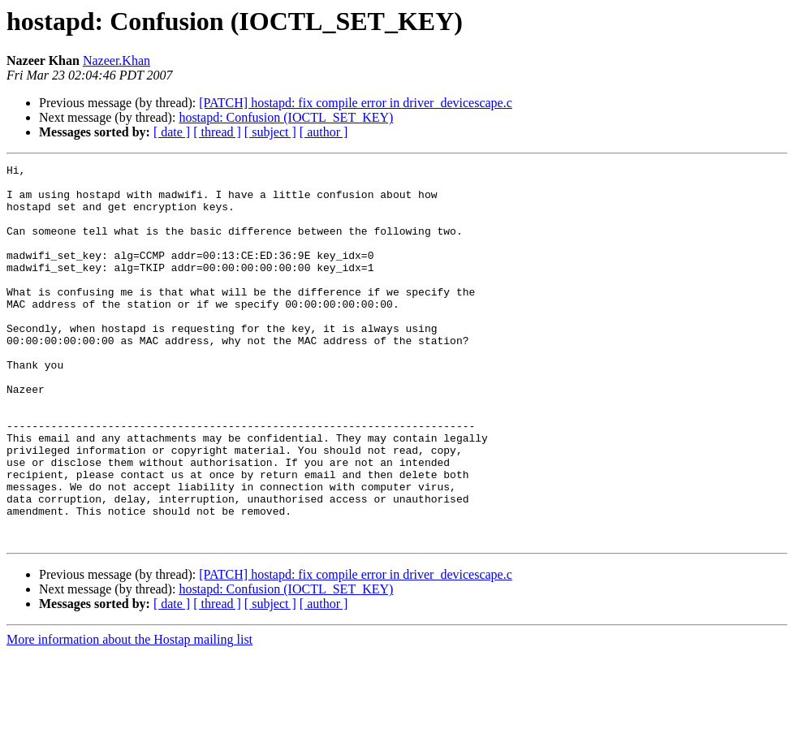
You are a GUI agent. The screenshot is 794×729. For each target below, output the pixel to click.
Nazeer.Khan (116, 60)
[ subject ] (270, 132)
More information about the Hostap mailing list (129, 715)
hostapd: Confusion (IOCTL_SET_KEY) (286, 117)
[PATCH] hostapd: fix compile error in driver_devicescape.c (355, 103)
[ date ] (171, 132)
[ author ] (324, 132)
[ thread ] (217, 132)
